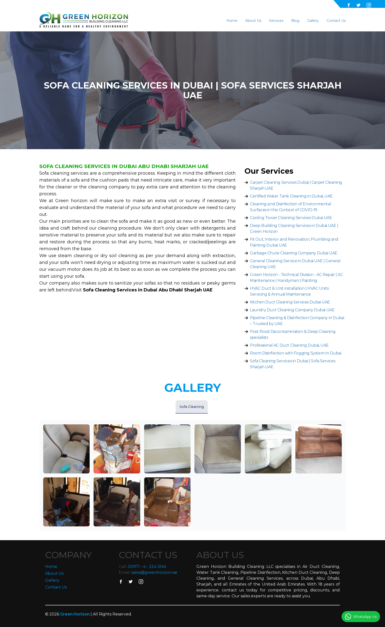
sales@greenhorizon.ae (154, 572)
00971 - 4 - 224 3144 (147, 566)
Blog (295, 20)
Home (231, 20)
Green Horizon (75, 614)
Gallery (313, 20)
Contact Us (336, 20)
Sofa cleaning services (64, 173)
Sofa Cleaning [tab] (191, 407)
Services (276, 20)
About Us (253, 20)
